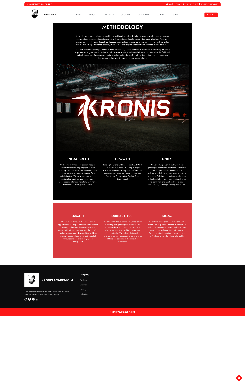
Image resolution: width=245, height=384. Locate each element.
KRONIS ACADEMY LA (50, 14)
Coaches (83, 284)
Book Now (211, 15)
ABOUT (92, 15)
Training (83, 289)
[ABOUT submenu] (96, 14)
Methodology (85, 294)
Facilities (83, 280)
